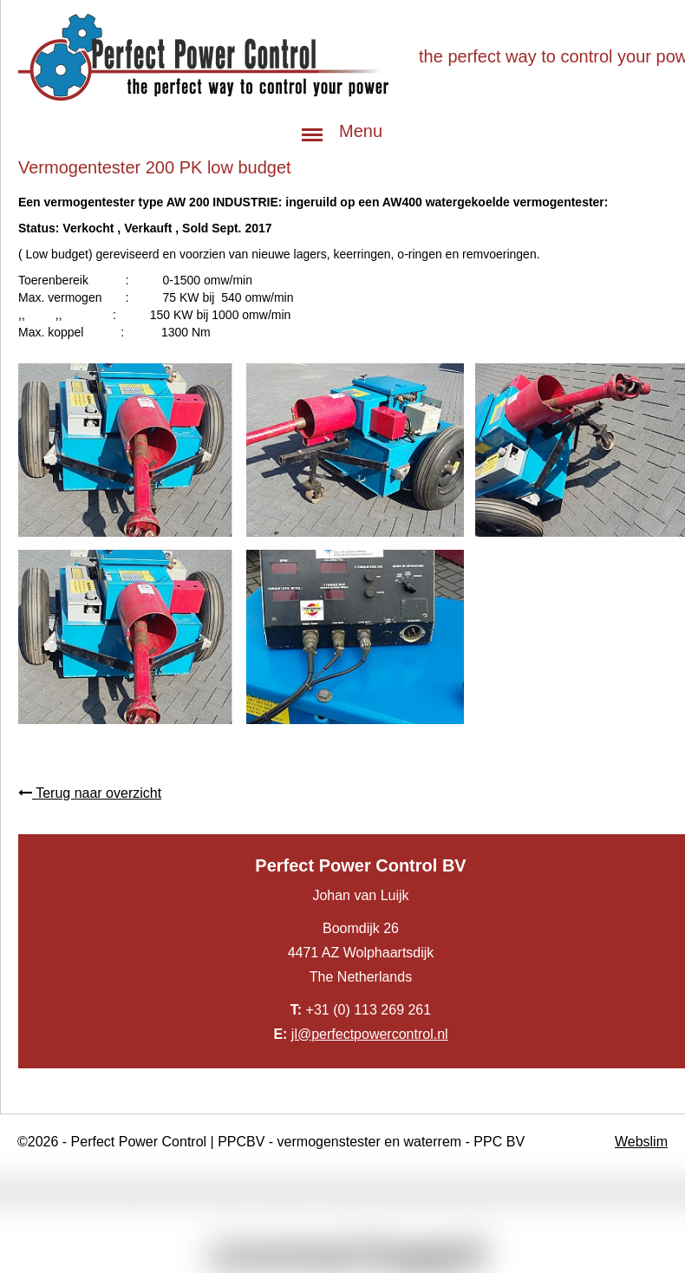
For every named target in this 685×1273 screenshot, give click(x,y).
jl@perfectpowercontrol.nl (369, 1034)
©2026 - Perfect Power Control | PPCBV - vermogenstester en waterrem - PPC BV (271, 1141)
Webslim (641, 1141)
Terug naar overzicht (89, 793)
